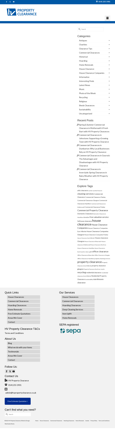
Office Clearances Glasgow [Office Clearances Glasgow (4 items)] (102, 255)
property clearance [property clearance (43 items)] (89, 262)
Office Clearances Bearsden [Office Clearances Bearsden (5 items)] (85, 255)
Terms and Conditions (14, 333)
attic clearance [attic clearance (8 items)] (82, 190)
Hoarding (83, 61)
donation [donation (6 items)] (86, 217)
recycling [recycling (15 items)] (81, 272)
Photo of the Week (87, 93)
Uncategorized (85, 113)
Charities (83, 44)
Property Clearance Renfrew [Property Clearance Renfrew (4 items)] (92, 269)
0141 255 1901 (103, 1)
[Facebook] (6, 371)
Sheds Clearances (87, 105)
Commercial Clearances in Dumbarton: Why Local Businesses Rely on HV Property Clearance (94, 148)
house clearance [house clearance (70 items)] (89, 222)
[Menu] (107, 18)
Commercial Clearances (89, 53)
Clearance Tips (85, 48)
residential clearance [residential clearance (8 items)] (93, 272)
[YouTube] (13, 371)
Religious (83, 101)
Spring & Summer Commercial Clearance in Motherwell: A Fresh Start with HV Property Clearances (94, 128)
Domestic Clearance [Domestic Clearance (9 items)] (85, 214)
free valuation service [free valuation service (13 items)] (99, 217)
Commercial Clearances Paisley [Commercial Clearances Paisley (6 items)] (95, 207)
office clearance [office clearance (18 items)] (100, 251)
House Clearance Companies (91, 73)
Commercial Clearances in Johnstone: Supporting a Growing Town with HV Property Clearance (94, 138)
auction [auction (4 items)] (90, 190)
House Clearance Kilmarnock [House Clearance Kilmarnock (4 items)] (93, 241)
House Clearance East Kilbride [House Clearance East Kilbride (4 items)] (85, 238)
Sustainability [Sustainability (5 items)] (89, 279)
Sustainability (85, 109)
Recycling (83, 97)
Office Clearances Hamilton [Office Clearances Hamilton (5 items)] (85, 258)
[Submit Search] (79, 29)
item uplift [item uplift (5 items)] (89, 252)
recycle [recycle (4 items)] (102, 269)
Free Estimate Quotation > (18, 401)
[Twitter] (10, 371)
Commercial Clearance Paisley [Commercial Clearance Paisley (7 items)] (95, 197)
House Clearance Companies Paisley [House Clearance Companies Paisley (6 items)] (96, 235)
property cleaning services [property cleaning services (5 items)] (102, 258)
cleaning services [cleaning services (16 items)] (85, 193)
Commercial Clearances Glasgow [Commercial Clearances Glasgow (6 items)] (88, 200)
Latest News (84, 85)
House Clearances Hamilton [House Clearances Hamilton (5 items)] (85, 248)
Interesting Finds (86, 81)
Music (81, 89)
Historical (83, 57)
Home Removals (86, 65)
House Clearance (86, 69)
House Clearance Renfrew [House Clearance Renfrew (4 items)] (98, 245)
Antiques (83, 40)
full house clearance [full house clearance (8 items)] (84, 221)
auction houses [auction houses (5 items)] (97, 190)
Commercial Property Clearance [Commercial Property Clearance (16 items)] (92, 210)
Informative (84, 77)
